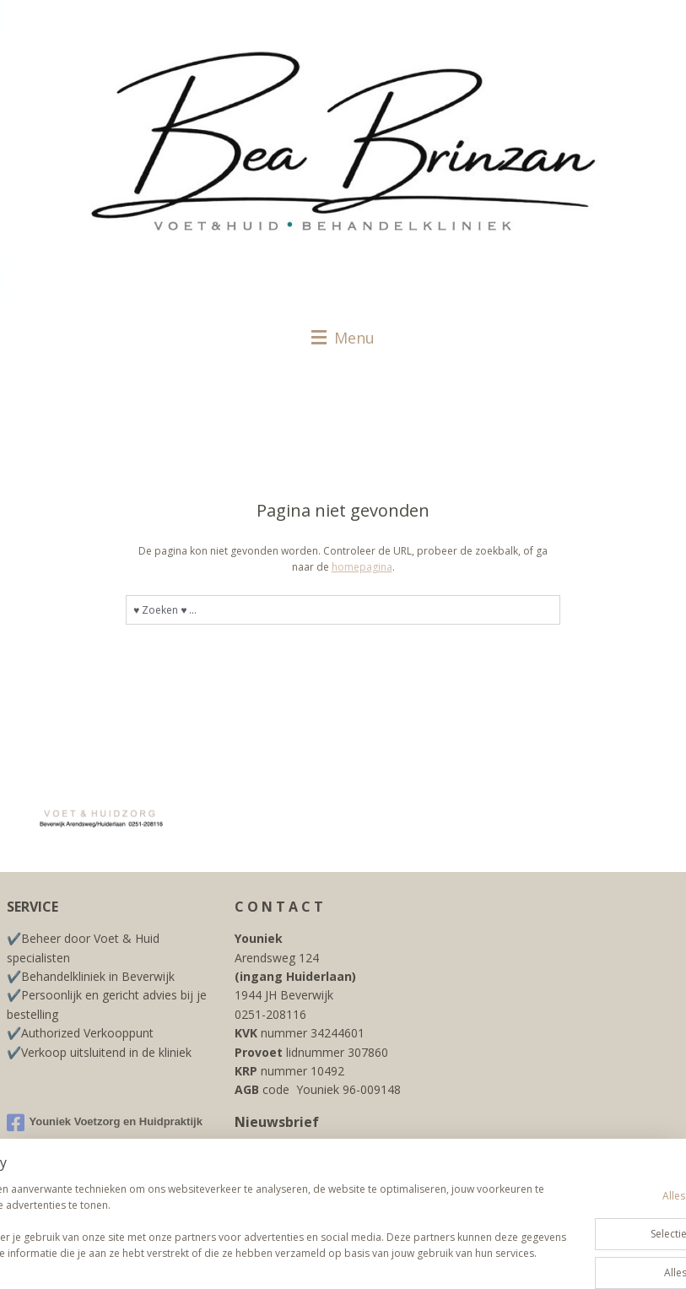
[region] (231, 1214)
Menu (343, 338)
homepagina (362, 567)
